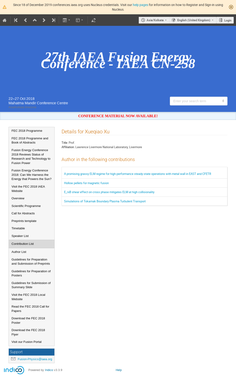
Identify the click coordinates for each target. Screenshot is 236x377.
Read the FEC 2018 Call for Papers (30, 309)
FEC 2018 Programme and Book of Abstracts (30, 140)
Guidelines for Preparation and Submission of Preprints (31, 262)
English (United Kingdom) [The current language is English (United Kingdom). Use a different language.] (193, 20)
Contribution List (23, 243)
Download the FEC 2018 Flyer (28, 332)
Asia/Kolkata (155, 20)
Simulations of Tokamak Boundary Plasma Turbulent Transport (105, 201)
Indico (49, 370)
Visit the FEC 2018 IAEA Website (28, 189)
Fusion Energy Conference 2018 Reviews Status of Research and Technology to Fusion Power (31, 156)
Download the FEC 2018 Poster (28, 320)
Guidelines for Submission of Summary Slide (31, 285)
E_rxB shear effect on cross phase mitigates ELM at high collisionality (109, 192)
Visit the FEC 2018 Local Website (28, 297)
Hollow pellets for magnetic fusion (86, 183)
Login (227, 20)
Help (119, 370)
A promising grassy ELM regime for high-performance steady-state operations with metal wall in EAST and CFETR (137, 174)
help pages (140, 5)
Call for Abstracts (23, 213)
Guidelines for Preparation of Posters (31, 273)
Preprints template (24, 221)
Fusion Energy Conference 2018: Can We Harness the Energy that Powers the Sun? (31, 175)
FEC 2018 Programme (27, 130)
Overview (18, 198)
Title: (65, 143)
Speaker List (20, 236)
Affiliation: (68, 147)
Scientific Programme (26, 206)
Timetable (18, 228)
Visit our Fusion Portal (26, 342)
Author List (19, 252)
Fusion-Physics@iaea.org (35, 359)
